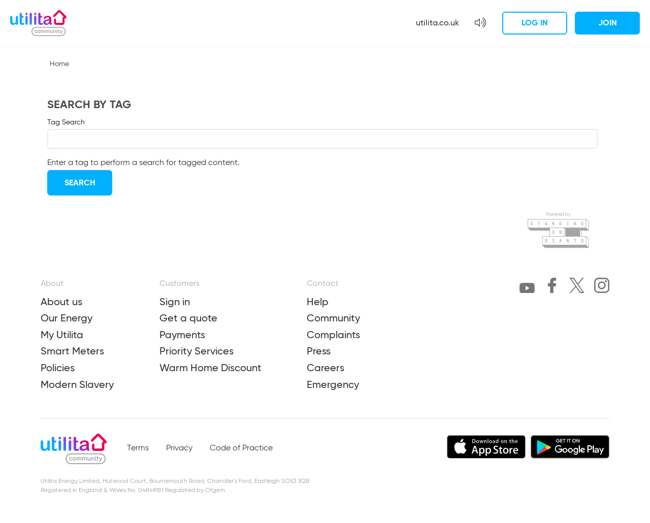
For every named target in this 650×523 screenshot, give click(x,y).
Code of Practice (241, 448)
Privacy (179, 448)
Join (607, 22)
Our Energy (66, 318)
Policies (58, 368)
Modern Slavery (77, 384)
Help (318, 302)
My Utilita (62, 335)
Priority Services (196, 351)
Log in (535, 22)
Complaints (333, 335)
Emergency (333, 384)
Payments (182, 335)
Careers (325, 368)
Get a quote (188, 318)
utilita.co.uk (437, 22)
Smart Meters (72, 351)
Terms (138, 448)
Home (59, 64)
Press (319, 351)
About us (61, 302)
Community (333, 318)
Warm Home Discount (210, 368)
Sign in (174, 302)
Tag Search (66, 122)
